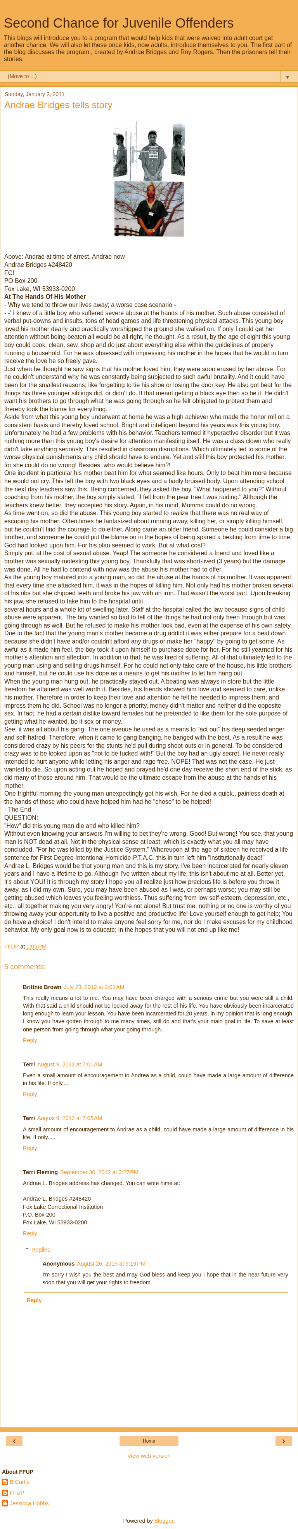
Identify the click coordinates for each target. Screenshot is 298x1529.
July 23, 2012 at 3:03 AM (94, 987)
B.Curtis (19, 1482)
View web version (149, 1456)
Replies (40, 1250)
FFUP (17, 1493)
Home (149, 1441)
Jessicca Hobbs (29, 1503)
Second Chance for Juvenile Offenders (119, 23)
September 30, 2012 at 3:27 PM (99, 1172)
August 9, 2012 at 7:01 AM (69, 1064)
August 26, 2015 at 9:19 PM (111, 1264)
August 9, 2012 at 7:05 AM (69, 1118)
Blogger (163, 1521)
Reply (30, 1040)
